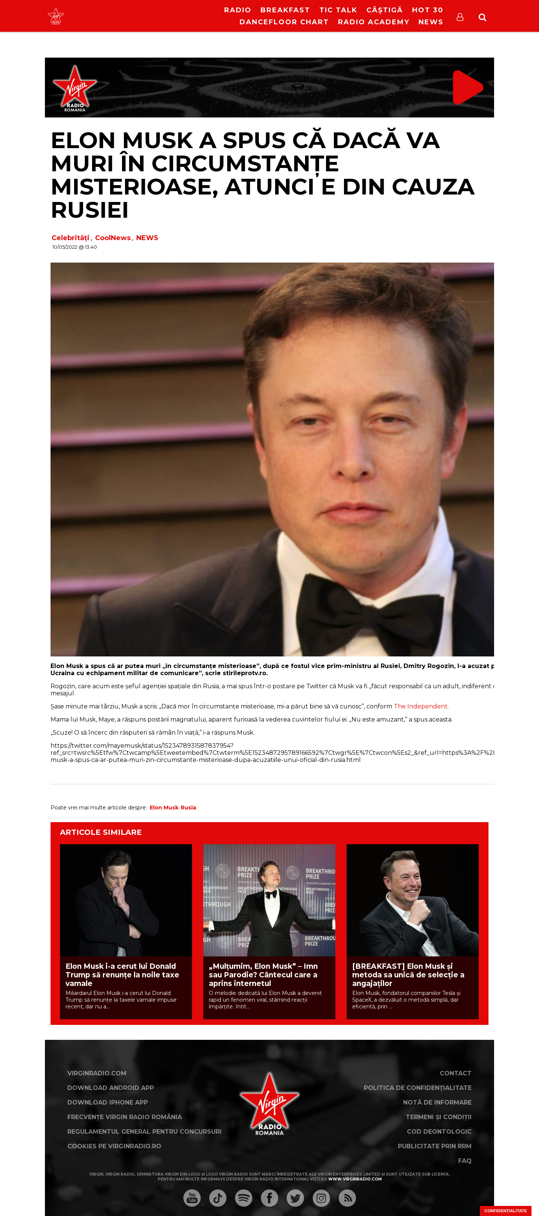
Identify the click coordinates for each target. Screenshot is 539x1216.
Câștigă (384, 10)
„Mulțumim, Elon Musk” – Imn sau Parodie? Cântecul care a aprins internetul (263, 975)
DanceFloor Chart (284, 22)
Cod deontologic (439, 1131)
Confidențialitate (505, 1211)
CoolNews (113, 238)
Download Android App (110, 1087)
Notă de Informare (437, 1102)
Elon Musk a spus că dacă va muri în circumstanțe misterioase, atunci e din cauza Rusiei (263, 174)
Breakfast (285, 10)
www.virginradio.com (355, 1179)
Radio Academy (373, 22)
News (431, 22)
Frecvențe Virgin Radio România (124, 1117)
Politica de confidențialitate (418, 1087)
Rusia (188, 807)
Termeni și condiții (439, 1117)
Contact (456, 1073)
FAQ (465, 1160)
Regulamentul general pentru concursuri (144, 1131)
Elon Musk (164, 807)
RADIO (238, 10)
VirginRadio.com (97, 1073)
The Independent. (420, 706)
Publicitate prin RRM (435, 1146)
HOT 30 (428, 10)
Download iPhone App (107, 1102)
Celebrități (70, 238)
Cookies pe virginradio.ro (114, 1146)
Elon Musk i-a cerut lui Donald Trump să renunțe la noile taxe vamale (122, 975)
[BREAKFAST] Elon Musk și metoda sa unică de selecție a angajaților (408, 975)
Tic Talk (338, 10)
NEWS (147, 238)
